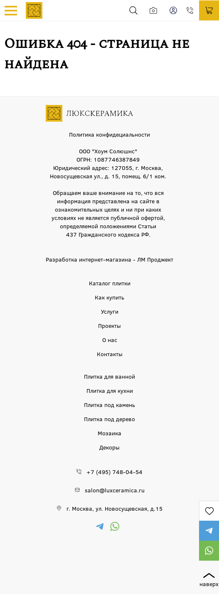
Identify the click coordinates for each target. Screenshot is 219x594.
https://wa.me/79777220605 (209, 551)
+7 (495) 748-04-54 (192, 10)
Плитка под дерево (109, 418)
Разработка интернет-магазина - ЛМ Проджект (109, 259)
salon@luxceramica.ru (115, 490)
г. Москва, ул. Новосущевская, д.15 (114, 508)
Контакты (110, 353)
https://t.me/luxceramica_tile (209, 531)
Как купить (109, 297)
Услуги (109, 311)
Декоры (109, 447)
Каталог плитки (109, 283)
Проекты (109, 325)
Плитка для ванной (109, 376)
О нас (109, 339)
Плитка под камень (109, 404)
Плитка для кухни (109, 390)
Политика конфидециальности (109, 134)
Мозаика (109, 433)
